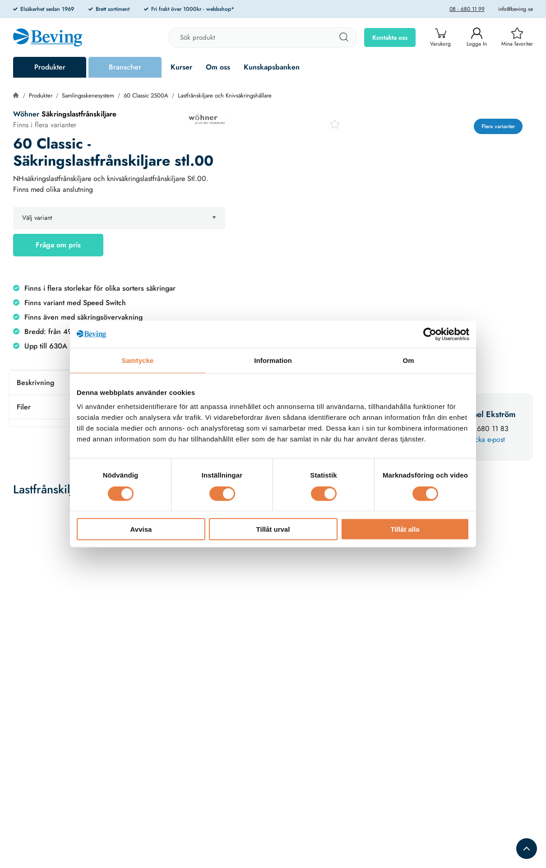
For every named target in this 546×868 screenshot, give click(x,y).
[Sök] (343, 37)
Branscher (125, 67)
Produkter (49, 67)
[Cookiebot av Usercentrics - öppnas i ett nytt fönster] (429, 334)
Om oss (218, 67)
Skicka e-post (485, 439)
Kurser (181, 67)
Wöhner (26, 114)
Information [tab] (273, 360)
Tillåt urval (273, 529)
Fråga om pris (58, 245)
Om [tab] (408, 360)
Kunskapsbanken (272, 67)
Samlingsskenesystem (88, 95)
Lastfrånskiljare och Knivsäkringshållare (225, 95)
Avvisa (141, 529)
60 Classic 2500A (146, 95)
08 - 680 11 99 (467, 9)
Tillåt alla (405, 529)
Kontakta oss (389, 37)
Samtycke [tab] (138, 360)
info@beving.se (515, 9)
